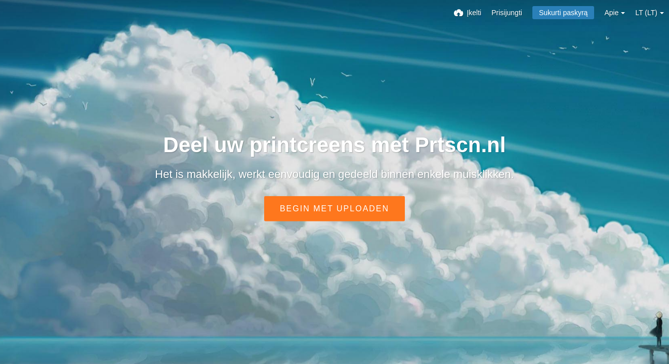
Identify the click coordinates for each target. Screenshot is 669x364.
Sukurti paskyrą (563, 13)
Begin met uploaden (334, 208)
